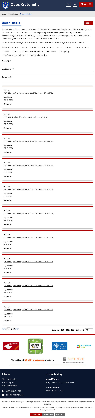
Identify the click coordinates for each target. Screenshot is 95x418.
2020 (43, 47)
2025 (86, 47)
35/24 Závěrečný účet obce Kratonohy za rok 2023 (26, 117)
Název (5, 61)
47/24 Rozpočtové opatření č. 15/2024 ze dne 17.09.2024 (28, 286)
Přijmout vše (36, 414)
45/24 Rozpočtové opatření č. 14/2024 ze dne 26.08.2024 (28, 262)
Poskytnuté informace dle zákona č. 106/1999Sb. (34, 51)
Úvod (4, 14)
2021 (51, 47)
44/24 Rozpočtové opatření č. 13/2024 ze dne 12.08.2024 (28, 238)
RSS (88, 23)
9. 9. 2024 (8, 244)
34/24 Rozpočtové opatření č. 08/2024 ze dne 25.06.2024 (28, 93)
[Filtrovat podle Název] (47, 65)
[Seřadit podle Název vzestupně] (10, 60)
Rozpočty (65, 51)
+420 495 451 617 (13, 391)
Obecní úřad (13, 14)
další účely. (47, 404)
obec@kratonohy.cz (14, 395)
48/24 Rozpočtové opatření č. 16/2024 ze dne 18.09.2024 (28, 310)
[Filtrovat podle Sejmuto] (47, 81)
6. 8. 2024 (8, 172)
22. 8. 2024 (8, 220)
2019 (34, 47)
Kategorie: (6, 47)
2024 (78, 47)
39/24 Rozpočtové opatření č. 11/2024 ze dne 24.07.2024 (28, 189)
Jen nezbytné (48, 414)
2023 (69, 47)
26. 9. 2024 (8, 293)
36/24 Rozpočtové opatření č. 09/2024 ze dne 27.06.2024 (28, 141)
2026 (7, 51)
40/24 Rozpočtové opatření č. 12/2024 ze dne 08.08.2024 (28, 213)
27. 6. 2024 (8, 100)
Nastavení (59, 414)
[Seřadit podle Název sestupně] (10, 61)
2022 (60, 47)
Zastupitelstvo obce (38, 55)
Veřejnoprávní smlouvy (15, 55)
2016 (16, 47)
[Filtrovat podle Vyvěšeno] (47, 73)
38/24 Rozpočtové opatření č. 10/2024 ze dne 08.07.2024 (28, 165)
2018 (25, 47)
